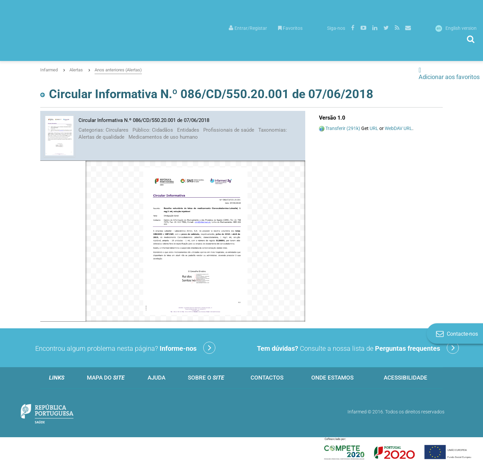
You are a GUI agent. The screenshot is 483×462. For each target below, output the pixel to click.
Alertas (76, 69)
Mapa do (105, 377)
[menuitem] (248, 27)
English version (456, 28)
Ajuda (156, 377)
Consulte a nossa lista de (358, 348)
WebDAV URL (398, 128)
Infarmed (49, 69)
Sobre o (206, 377)
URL (374, 128)
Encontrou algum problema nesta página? (125, 348)
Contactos (267, 377)
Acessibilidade (405, 377)
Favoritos (290, 28)
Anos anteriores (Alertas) (118, 69)
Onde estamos (332, 377)
